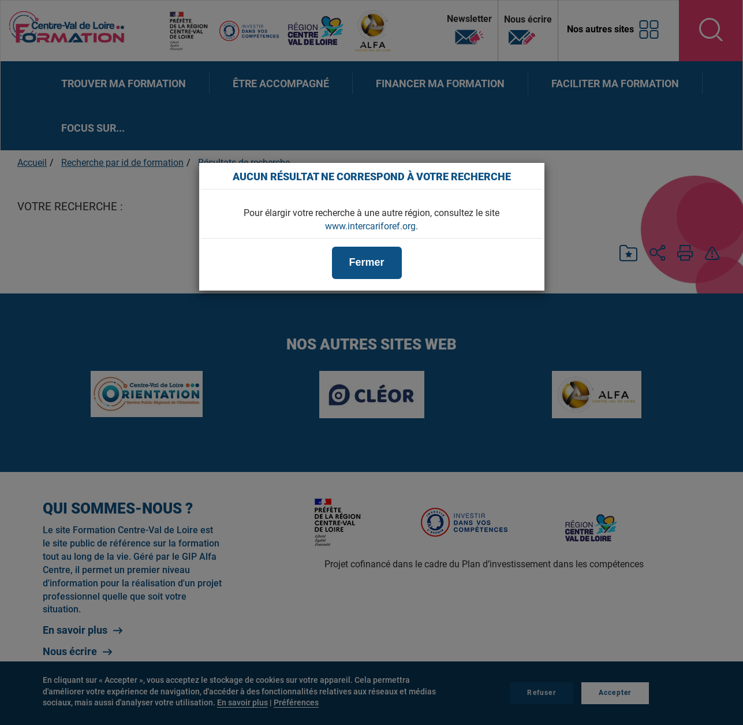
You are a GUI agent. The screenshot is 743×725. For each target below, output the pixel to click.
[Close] (529, 176)
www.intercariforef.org (370, 226)
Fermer (366, 262)
